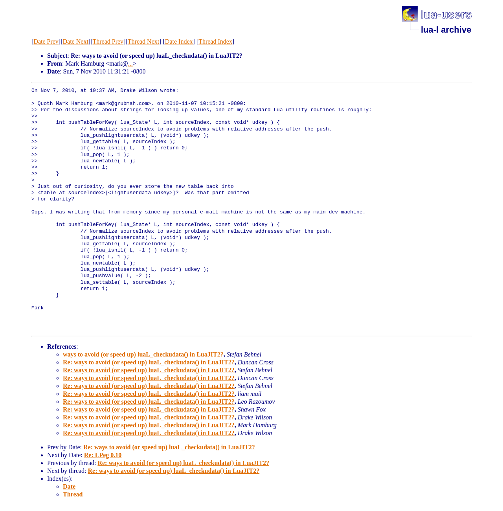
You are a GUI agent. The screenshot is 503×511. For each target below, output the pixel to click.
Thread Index (215, 41)
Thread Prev (107, 41)
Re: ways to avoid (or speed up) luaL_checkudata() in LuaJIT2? (149, 362)
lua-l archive (446, 30)
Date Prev (46, 41)
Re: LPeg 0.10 (103, 455)
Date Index (179, 41)
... (130, 63)
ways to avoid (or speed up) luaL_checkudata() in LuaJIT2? (143, 354)
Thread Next (143, 41)
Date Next (75, 41)
